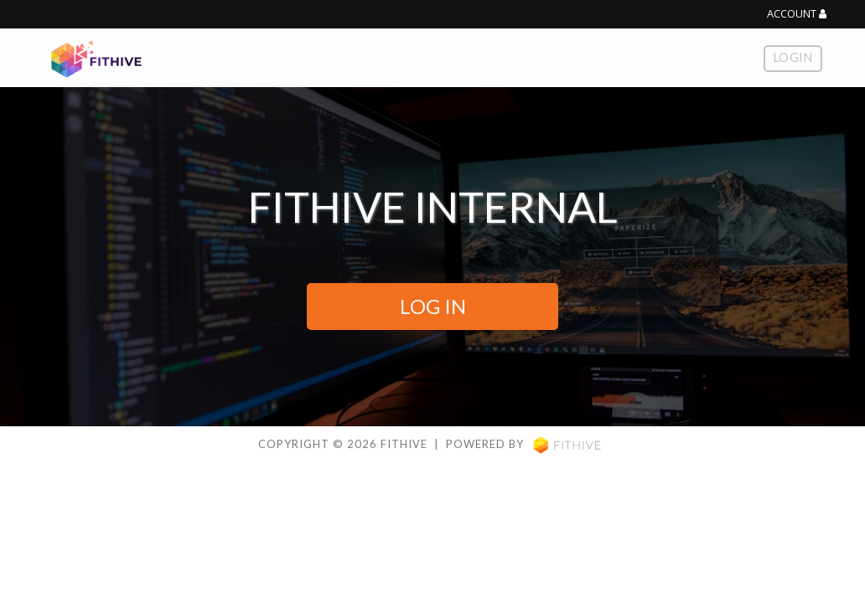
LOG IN (433, 306)
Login (793, 57)
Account (796, 14)
